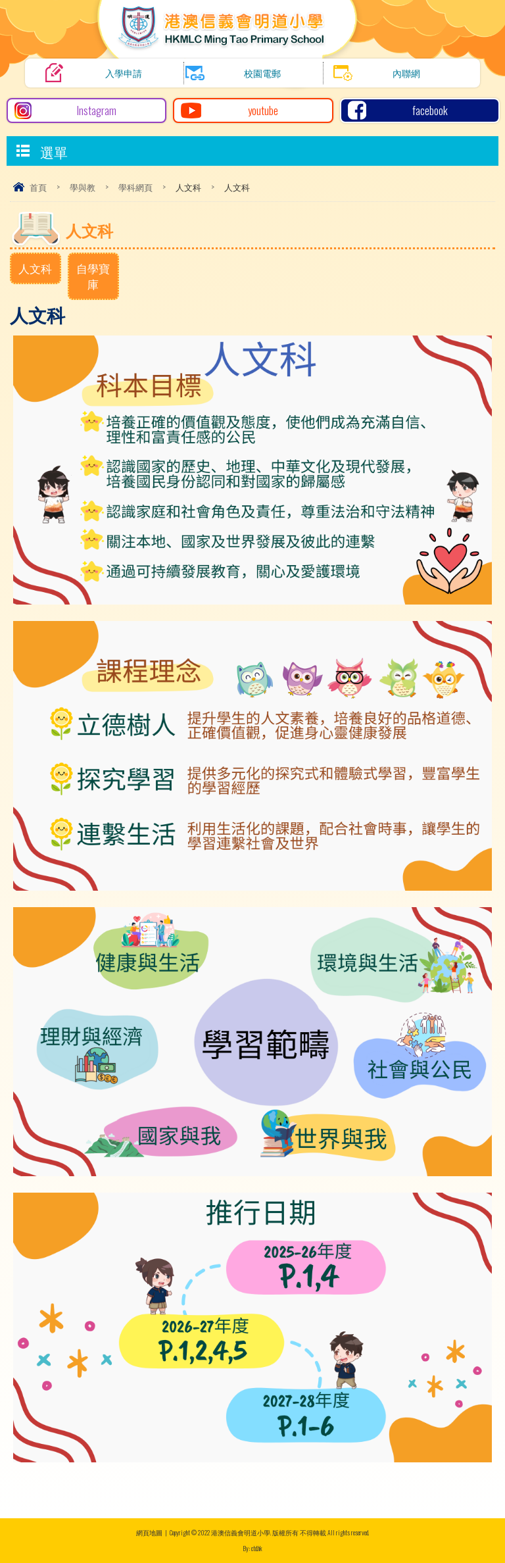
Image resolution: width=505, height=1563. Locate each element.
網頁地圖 (149, 1532)
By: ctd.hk (252, 1548)
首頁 (38, 186)
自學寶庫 (93, 276)
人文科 (35, 268)
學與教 (82, 186)
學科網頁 (135, 186)
